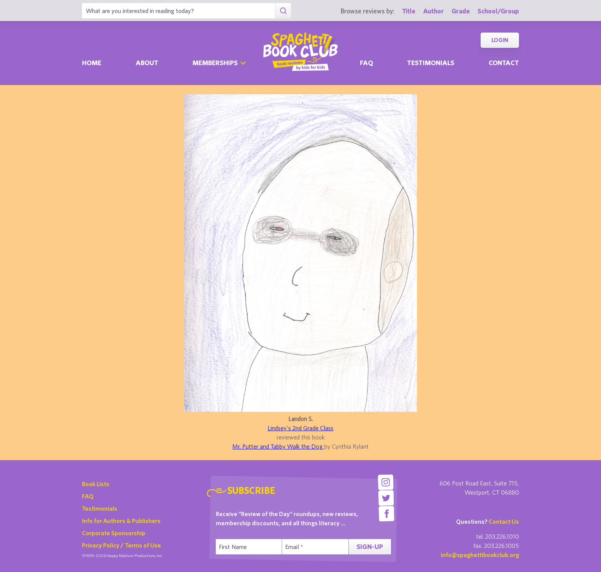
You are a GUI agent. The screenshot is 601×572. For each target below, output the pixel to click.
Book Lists (95, 483)
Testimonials (430, 63)
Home (91, 63)
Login (499, 40)
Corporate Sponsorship (113, 532)
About (147, 63)
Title (408, 11)
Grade (461, 11)
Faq (366, 63)
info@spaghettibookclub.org (480, 554)
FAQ (88, 496)
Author (433, 11)
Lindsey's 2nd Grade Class (300, 427)
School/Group (498, 11)
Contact (504, 63)
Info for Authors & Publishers (121, 520)
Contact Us (504, 521)
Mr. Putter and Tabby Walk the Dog (278, 446)
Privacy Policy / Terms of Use (121, 545)
